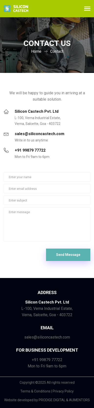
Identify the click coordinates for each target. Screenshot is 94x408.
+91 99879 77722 (30, 150)
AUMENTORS (79, 400)
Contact (56, 51)
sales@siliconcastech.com (39, 134)
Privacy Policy (63, 391)
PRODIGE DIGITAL (52, 400)
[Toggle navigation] (87, 9)
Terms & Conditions (35, 391)
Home (36, 51)
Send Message (68, 255)
